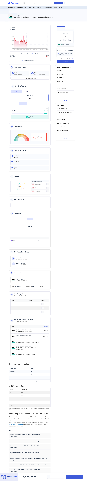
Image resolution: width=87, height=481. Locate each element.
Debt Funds (59, 70)
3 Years (23, 103)
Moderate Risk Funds (61, 88)
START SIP (74, 476)
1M (21, 53)
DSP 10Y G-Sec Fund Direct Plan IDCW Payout (26, 354)
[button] (30, 435)
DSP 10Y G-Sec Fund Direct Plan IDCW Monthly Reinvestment (26, 348)
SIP (17, 91)
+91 (48, 476)
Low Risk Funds (60, 85)
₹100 (60, 40)
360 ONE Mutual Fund (62, 108)
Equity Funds (60, 74)
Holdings (30, 218)
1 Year (15, 103)
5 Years (31, 103)
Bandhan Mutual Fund (62, 126)
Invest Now (65, 61)
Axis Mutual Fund (61, 119)
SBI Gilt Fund (14, 311)
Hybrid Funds (60, 81)
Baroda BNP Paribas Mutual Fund (64, 134)
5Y (35, 53)
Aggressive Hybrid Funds (62, 92)
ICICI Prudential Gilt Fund (16, 304)
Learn (29, 7)
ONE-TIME (28, 91)
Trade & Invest (11, 7)
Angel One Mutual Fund (62, 116)
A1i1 (65, 7)
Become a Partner (47, 7)
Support (61, 7)
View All (65, 100)
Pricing (55, 7)
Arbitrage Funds (60, 96)
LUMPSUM (70, 27)
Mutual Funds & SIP (21, 7)
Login (67, 3)
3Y (32, 53)
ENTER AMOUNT (30, 95)
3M (24, 53)
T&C (72, 58)
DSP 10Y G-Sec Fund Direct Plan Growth (24, 331)
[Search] (37, 3)
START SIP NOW (58, 3)
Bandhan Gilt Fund (15, 307)
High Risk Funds (60, 77)
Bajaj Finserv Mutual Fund (63, 123)
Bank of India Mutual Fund (63, 130)
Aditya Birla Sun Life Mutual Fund (64, 112)
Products (39, 7)
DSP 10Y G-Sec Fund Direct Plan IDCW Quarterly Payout (28, 336)
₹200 (70, 40)
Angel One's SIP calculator (16, 424)
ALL (38, 53)
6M (27, 53)
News (34, 7)
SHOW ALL (30, 245)
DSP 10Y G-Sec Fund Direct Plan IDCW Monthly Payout (28, 342)
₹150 (65, 40)
